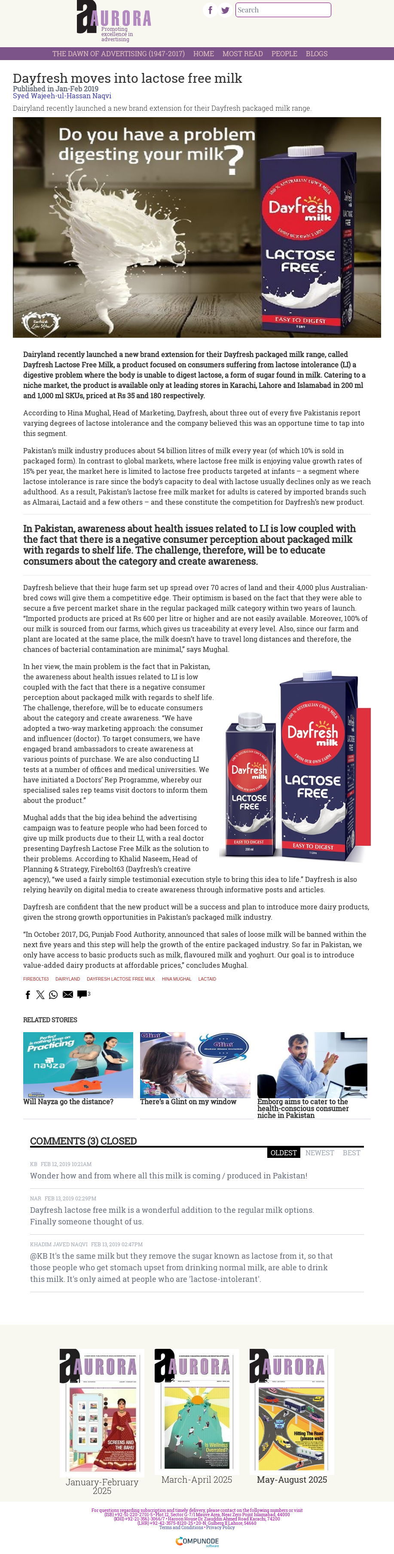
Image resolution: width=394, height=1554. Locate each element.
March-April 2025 (197, 1479)
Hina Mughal (177, 979)
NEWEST (319, 1152)
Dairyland (67, 979)
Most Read (243, 53)
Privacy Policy (220, 1527)
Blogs (317, 53)
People (284, 53)
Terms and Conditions (181, 1527)
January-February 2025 (102, 1486)
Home (203, 53)
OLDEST (284, 1152)
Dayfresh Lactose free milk (121, 979)
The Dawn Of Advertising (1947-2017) (118, 53)
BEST (351, 1152)
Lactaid (208, 979)
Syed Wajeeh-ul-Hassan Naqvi (62, 95)
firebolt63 (36, 979)
